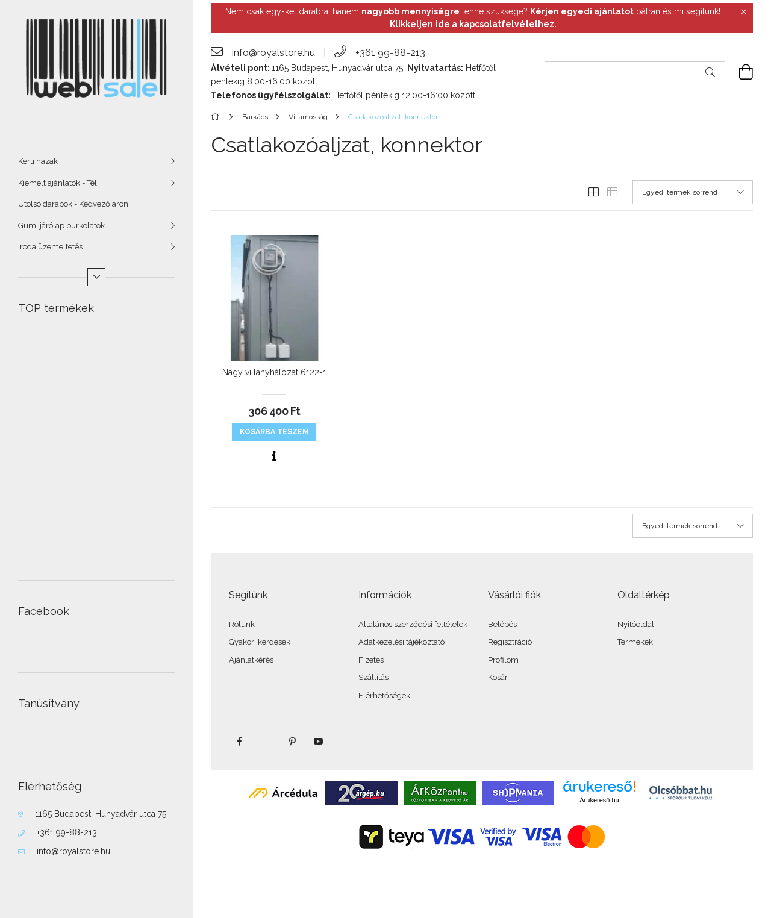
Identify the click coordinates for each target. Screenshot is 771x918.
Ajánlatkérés (251, 659)
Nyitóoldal (635, 624)
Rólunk (242, 624)
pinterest (292, 741)
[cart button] (739, 72)
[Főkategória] (217, 117)
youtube (318, 741)
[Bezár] (744, 12)
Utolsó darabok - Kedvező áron (73, 203)
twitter (265, 741)
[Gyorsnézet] (274, 456)
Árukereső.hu (599, 800)
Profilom (503, 659)
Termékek (635, 641)
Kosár (498, 677)
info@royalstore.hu (73, 851)
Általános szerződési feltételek (412, 624)
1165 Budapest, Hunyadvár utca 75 (100, 814)
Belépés (502, 624)
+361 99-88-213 (67, 832)
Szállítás (373, 677)
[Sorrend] (692, 192)
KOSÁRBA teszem (274, 432)
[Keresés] (710, 72)
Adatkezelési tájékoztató (401, 641)
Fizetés (371, 659)
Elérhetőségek (384, 695)
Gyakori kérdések (259, 641)
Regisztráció (510, 641)
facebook (239, 741)
